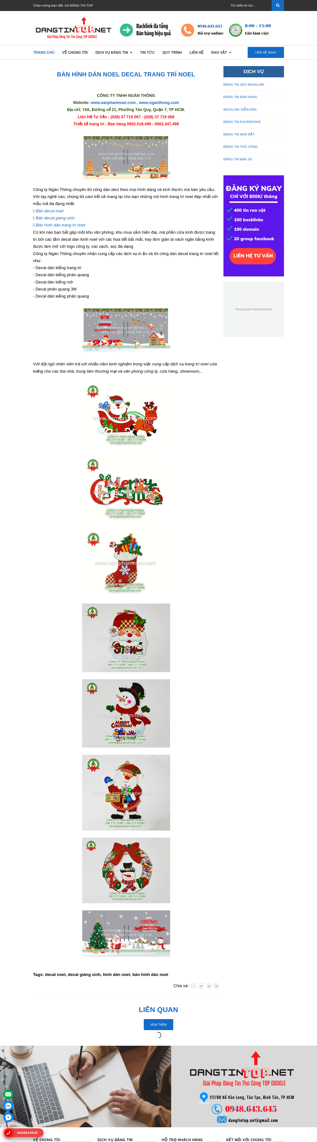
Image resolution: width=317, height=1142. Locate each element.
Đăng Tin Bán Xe (110, 1109)
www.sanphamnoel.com (113, 102)
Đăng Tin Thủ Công (112, 1074)
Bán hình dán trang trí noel (60, 225)
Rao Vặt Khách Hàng (177, 1102)
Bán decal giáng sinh (55, 218)
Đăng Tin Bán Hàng (112, 1088)
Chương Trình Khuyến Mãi (181, 1074)
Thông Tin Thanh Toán (178, 1081)
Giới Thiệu (40, 1081)
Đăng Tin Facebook (112, 1102)
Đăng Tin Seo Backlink (114, 1081)
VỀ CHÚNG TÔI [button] (46, 1063)
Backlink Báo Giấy (111, 1095)
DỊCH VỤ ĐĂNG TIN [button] (115, 1063)
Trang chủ (40, 1074)
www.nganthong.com (159, 102)
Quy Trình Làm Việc (47, 1095)
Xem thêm (158, 1024)
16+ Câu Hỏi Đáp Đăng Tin (181, 1095)
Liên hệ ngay (265, 52)
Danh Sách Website (47, 1102)
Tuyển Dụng (42, 1109)
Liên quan (158, 1010)
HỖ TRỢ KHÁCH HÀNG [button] (182, 1063)
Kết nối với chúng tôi (248, 1063)
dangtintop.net (213, 1136)
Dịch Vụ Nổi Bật (45, 1088)
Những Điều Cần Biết (177, 1088)
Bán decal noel (49, 211)
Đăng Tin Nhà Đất (111, 1116)
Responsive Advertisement (253, 309)
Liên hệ (38, 1116)
